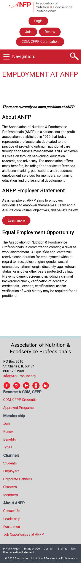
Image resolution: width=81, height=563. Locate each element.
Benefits (9, 439)
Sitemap (62, 548)
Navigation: (23, 56)
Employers (11, 471)
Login (38, 21)
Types (8, 447)
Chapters (10, 487)
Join (28, 32)
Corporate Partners (17, 479)
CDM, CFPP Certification (40, 42)
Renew (50, 32)
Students (10, 463)
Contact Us (11, 511)
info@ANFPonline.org (19, 376)
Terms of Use (32, 548)
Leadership (11, 519)
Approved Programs (18, 408)
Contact (48, 548)
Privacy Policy (11, 548)
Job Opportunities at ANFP (23, 534)
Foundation (11, 527)
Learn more (16, 220)
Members (10, 495)
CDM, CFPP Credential (20, 400)
